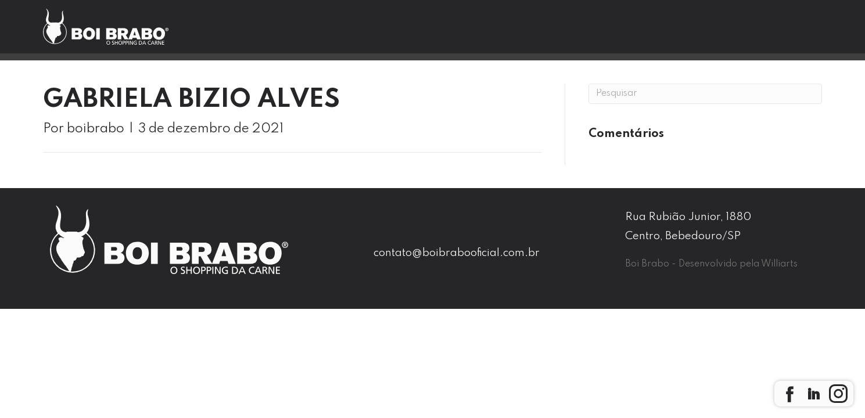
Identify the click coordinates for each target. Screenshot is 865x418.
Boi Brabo (351, 32)
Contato (639, 32)
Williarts (779, 264)
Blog (555, 32)
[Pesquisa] (705, 94)
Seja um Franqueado (766, 33)
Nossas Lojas (460, 32)
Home (259, 32)
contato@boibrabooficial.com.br (457, 252)
